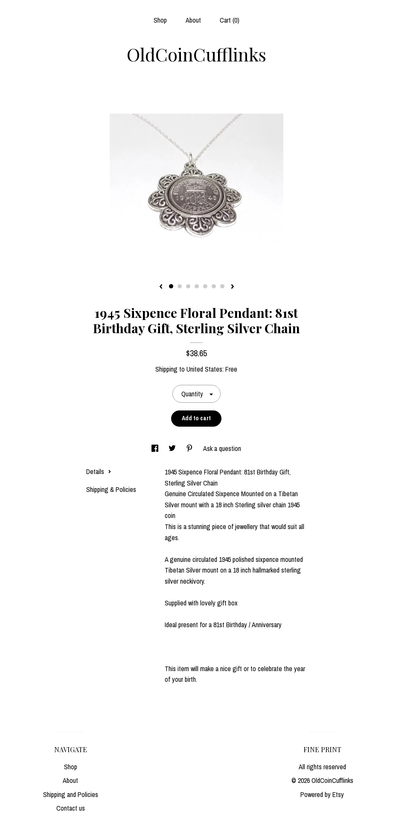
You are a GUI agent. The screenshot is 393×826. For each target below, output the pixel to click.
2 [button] (180, 286)
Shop (160, 20)
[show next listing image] (232, 287)
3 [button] (188, 286)
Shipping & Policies (111, 489)
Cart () (229, 20)
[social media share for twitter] (173, 448)
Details (98, 471)
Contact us (70, 808)
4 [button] (197, 286)
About (193, 20)
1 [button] (171, 286)
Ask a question (222, 448)
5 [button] (205, 286)
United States (204, 369)
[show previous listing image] (161, 287)
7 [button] (222, 286)
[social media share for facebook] (155, 448)
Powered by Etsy (322, 794)
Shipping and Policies (70, 794)
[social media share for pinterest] (190, 448)
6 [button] (214, 286)
